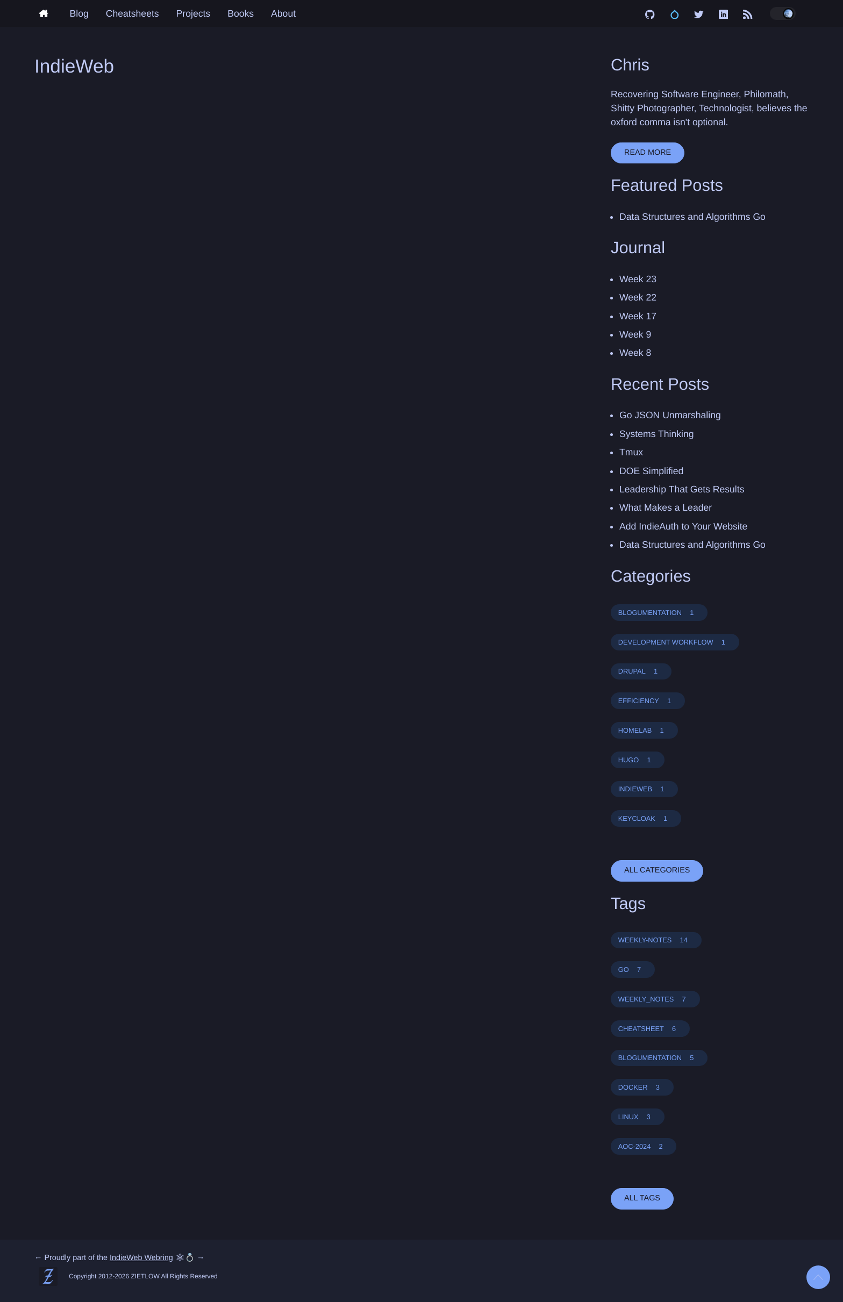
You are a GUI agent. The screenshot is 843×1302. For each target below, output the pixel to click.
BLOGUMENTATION (659, 612)
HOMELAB (644, 730)
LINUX (637, 1117)
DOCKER (642, 1087)
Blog (79, 13)
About (283, 13)
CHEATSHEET (650, 1029)
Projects (193, 13)
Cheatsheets (132, 13)
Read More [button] (647, 152)
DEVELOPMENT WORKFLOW (675, 642)
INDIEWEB (644, 789)
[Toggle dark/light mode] (783, 13)
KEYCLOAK (646, 818)
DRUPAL (641, 671)
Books (240, 13)
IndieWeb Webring (141, 1258)
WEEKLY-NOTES (656, 940)
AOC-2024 (643, 1146)
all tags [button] (642, 1198)
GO (632, 969)
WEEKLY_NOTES (655, 999)
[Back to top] (818, 1277)
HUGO (638, 760)
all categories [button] (657, 870)
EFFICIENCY (647, 701)
